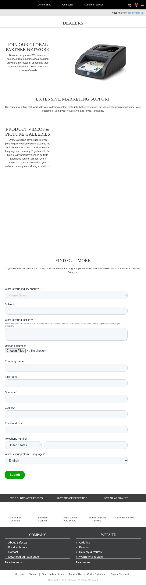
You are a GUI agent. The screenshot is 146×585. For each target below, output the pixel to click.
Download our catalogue (23, 556)
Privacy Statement (119, 574)
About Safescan (18, 542)
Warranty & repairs (91, 556)
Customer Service (94, 4)
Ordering (84, 542)
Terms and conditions (53, 574)
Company (67, 4)
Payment (84, 547)
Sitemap (33, 574)
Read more (12, 562)
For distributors (17, 547)
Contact (13, 552)
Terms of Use (75, 574)
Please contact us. (134, 13)
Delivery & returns (90, 552)
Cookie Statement (96, 574)
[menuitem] (15, 4)
